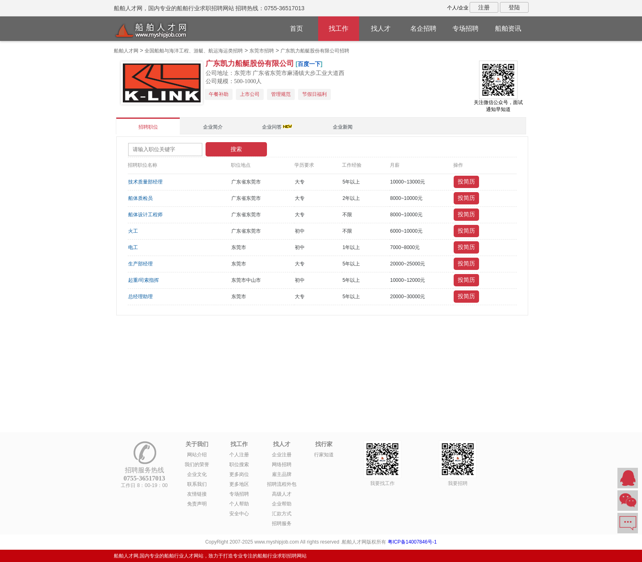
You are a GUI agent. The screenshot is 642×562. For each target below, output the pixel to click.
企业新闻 (343, 127)
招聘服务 (282, 523)
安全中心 (239, 514)
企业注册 (282, 455)
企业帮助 (282, 504)
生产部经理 (140, 264)
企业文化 (197, 474)
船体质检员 (140, 198)
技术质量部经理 (145, 182)
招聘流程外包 (281, 484)
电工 (133, 247)
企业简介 (213, 127)
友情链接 (197, 494)
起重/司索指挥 (143, 280)
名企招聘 (423, 28)
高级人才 (282, 494)
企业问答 (272, 127)
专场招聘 (465, 28)
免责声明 (197, 504)
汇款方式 (282, 514)
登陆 (514, 7)
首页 (296, 28)
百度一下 (309, 64)
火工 (133, 231)
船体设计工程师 (145, 215)
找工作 (338, 28)
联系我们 (197, 484)
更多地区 (239, 484)
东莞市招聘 (261, 51)
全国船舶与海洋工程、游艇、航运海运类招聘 (194, 51)
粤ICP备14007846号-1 (412, 542)
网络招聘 (282, 464)
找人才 (381, 28)
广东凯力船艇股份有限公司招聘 (314, 51)
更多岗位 (239, 474)
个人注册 (239, 455)
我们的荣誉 (197, 464)
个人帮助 (239, 504)
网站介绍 (197, 455)
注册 (484, 7)
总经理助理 (140, 296)
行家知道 (324, 455)
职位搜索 (239, 464)
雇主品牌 (282, 474)
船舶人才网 (126, 51)
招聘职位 (148, 127)
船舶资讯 (508, 28)
